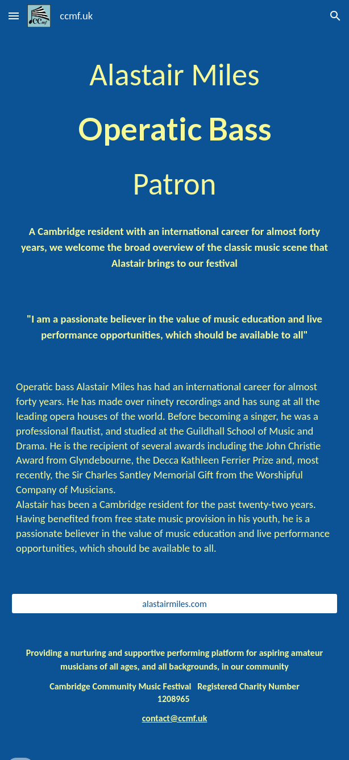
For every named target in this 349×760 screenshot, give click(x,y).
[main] (174, 131)
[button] (13, 15)
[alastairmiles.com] (174, 603)
